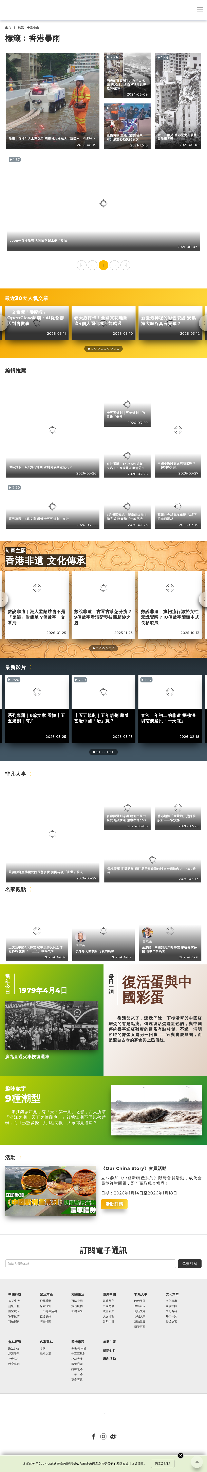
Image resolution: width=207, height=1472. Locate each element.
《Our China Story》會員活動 (133, 1168)
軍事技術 (14, 1316)
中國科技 (14, 1294)
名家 (42, 1348)
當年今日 (7, 984)
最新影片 (15, 667)
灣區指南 (45, 1321)
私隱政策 (122, 1464)
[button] (89, 349)
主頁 (8, 27)
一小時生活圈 (48, 1311)
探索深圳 (45, 1306)
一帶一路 (77, 1374)
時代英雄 (140, 1300)
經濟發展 (14, 1353)
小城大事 (140, 1316)
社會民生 (14, 1358)
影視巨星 (140, 1326)
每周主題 (15, 551)
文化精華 (172, 1294)
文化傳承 (171, 1300)
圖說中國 (171, 1306)
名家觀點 (15, 889)
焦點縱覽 (14, 1342)
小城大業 (77, 1358)
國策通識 (77, 1363)
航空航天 (14, 1311)
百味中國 (77, 1300)
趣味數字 (15, 1088)
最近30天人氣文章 (27, 298)
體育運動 (14, 1363)
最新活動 (109, 1358)
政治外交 (14, 1348)
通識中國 (109, 1294)
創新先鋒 (140, 1311)
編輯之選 (45, 1353)
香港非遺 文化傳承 (45, 560)
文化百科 (171, 1311)
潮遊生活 (77, 1294)
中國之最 (108, 1306)
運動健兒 (140, 1321)
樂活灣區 (46, 1294)
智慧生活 (14, 1300)
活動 (10, 1157)
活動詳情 (114, 1204)
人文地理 (108, 1316)
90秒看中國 (78, 1348)
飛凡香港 (45, 1300)
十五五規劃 (78, 1353)
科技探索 (14, 1321)
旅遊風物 (77, 1306)
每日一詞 (111, 984)
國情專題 (77, 1342)
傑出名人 (140, 1306)
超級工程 (14, 1306)
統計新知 (108, 1311)
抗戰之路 (77, 1369)
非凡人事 (15, 774)
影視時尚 (77, 1311)
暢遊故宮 (171, 1321)
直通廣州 (45, 1316)
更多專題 (77, 1379)
